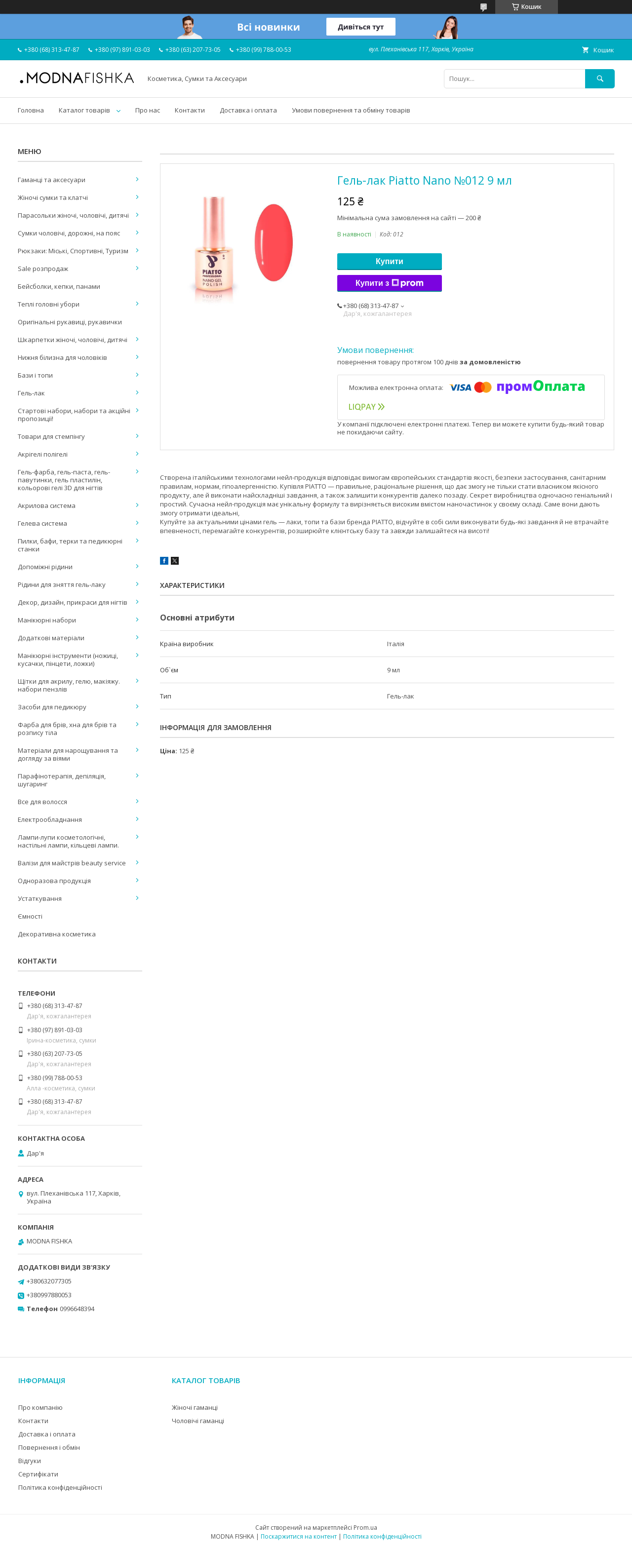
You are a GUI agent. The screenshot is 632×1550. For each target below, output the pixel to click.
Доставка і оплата (248, 110)
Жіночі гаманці (195, 1407)
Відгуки (29, 1460)
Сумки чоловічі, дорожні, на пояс (69, 233)
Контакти (190, 110)
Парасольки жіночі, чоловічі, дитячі (73, 215)
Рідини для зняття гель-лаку (62, 584)
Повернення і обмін (49, 1447)
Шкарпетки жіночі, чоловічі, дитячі (72, 339)
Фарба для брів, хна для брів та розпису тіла (67, 728)
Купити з (390, 283)
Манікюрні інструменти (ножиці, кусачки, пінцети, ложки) (68, 659)
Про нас (147, 110)
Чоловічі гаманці (198, 1420)
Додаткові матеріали (51, 637)
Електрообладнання (50, 819)
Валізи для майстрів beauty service (72, 862)
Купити (389, 261)
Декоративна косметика (57, 934)
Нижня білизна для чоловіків (62, 357)
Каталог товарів (84, 110)
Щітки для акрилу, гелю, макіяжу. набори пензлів (69, 685)
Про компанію (40, 1407)
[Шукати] (600, 78)
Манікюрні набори (47, 620)
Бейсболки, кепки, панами (59, 286)
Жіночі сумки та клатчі (53, 197)
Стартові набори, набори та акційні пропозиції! (74, 414)
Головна (31, 110)
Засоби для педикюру (52, 706)
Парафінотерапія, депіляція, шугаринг (62, 780)
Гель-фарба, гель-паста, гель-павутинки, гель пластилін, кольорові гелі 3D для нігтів (64, 479)
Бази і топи (35, 375)
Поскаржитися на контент (299, 1536)
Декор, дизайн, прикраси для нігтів (72, 602)
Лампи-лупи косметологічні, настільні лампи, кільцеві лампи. (68, 841)
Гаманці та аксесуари (51, 179)
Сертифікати (38, 1474)
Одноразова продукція (54, 880)
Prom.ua (365, 1527)
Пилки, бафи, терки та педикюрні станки (70, 545)
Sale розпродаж (43, 268)
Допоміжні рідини (45, 566)
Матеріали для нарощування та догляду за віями (68, 754)
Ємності (30, 916)
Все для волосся (42, 801)
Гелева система (42, 523)
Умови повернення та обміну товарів (351, 110)
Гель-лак (31, 392)
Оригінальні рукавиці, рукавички (70, 321)
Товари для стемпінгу (51, 436)
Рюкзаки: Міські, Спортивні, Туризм (73, 250)
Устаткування (40, 898)
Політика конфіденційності (60, 1487)
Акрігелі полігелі (43, 454)
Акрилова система (47, 505)
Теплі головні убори (48, 304)
